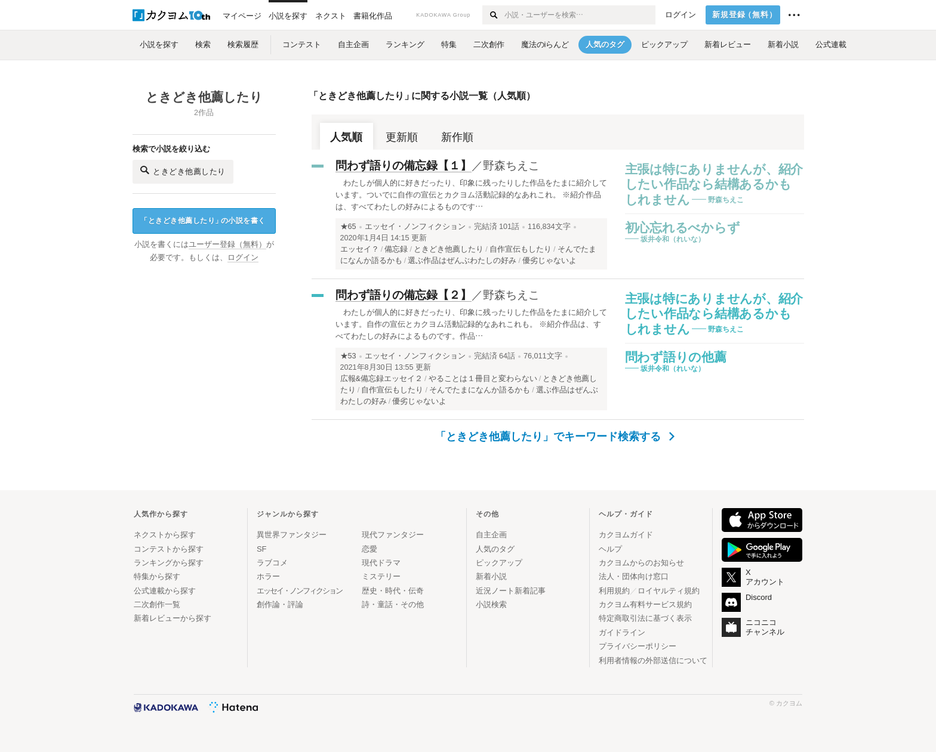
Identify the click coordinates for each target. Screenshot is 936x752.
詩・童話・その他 (393, 604)
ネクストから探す (165, 534)
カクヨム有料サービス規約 (645, 604)
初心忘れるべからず (682, 227)
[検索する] (492, 14)
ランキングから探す (169, 562)
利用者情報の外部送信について (653, 660)
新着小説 (491, 576)
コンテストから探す (169, 548)
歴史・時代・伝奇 (393, 590)
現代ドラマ (381, 562)
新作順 (457, 137)
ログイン (680, 15)
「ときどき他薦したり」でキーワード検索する (555, 436)
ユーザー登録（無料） (227, 244)
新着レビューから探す (172, 618)
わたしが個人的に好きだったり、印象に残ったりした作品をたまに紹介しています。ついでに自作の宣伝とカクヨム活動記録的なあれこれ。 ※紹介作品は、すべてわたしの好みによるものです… (471, 194)
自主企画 (491, 534)
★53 (348, 356)
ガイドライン (622, 632)
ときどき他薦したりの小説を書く (203, 221)
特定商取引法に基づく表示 (645, 618)
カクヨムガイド (626, 534)
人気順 (346, 137)
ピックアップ (499, 562)
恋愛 (369, 548)
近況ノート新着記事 (511, 590)
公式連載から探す (165, 590)
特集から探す (157, 576)
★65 (348, 226)
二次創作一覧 (157, 604)
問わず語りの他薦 (675, 357)
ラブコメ (272, 562)
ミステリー (381, 576)
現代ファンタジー (393, 534)
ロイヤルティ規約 (669, 590)
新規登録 (744, 15)
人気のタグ (495, 548)
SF (262, 548)
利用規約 (614, 590)
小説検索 (491, 604)
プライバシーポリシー (637, 646)
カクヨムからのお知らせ (641, 562)
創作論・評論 (280, 604)
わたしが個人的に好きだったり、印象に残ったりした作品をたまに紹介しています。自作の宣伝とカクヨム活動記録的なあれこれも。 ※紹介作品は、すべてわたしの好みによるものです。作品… (471, 324)
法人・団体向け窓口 (634, 576)
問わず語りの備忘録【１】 (403, 165)
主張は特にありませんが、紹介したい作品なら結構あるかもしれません (714, 184)
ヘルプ (610, 548)
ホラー (268, 576)
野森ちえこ (511, 165)
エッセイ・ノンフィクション (415, 226)
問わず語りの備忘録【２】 (403, 295)
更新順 (402, 137)
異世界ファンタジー (292, 534)
